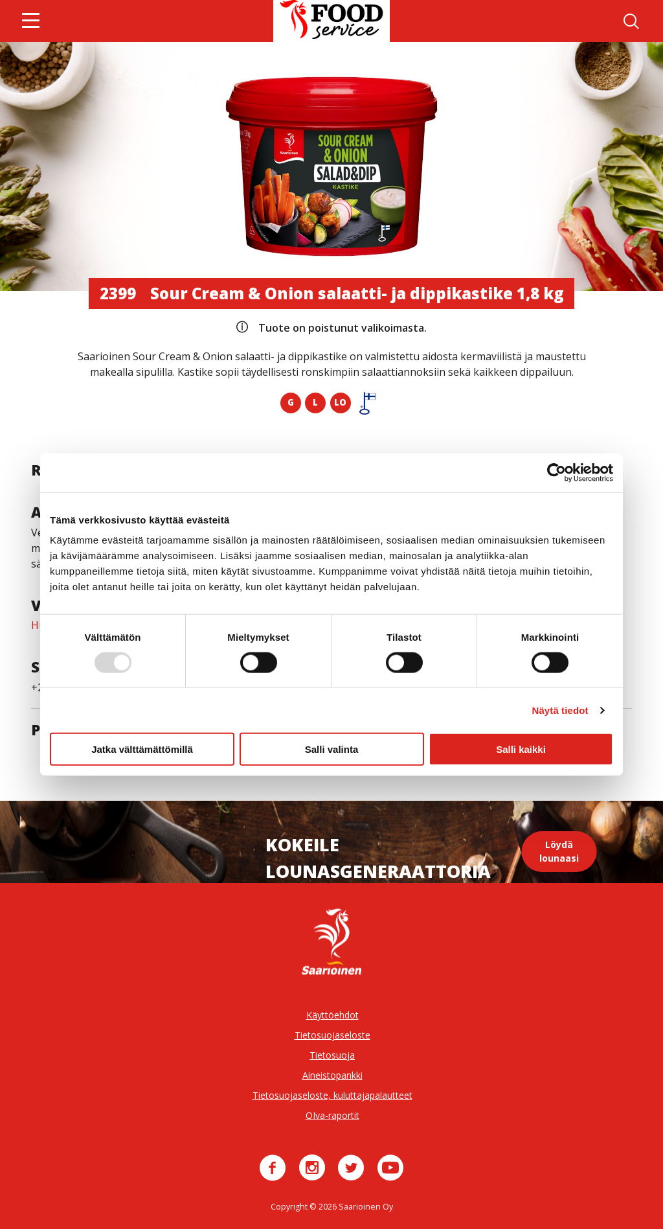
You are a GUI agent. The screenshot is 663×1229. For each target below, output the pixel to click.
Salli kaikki (521, 749)
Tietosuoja (332, 1055)
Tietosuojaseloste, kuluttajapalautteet (332, 1095)
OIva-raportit (332, 1115)
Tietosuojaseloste (332, 1035)
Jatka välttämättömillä (142, 749)
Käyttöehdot (332, 1015)
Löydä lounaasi (559, 851)
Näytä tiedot (560, 709)
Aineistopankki (332, 1075)
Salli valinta (332, 749)
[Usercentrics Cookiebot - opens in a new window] (556, 472)
